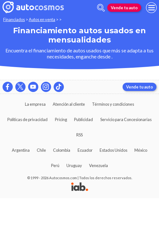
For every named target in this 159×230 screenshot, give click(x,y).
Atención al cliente (69, 104)
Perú (55, 165)
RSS (79, 134)
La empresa (35, 104)
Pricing (61, 119)
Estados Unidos (113, 150)
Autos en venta (42, 19)
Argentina (21, 150)
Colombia (61, 150)
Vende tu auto (124, 7)
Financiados (14, 19)
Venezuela (98, 165)
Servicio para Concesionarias (126, 119)
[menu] (151, 7)
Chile (41, 150)
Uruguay (74, 165)
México (140, 150)
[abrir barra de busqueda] (101, 8)
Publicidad (83, 119)
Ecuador (85, 150)
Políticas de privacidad (27, 119)
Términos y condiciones (113, 104)
